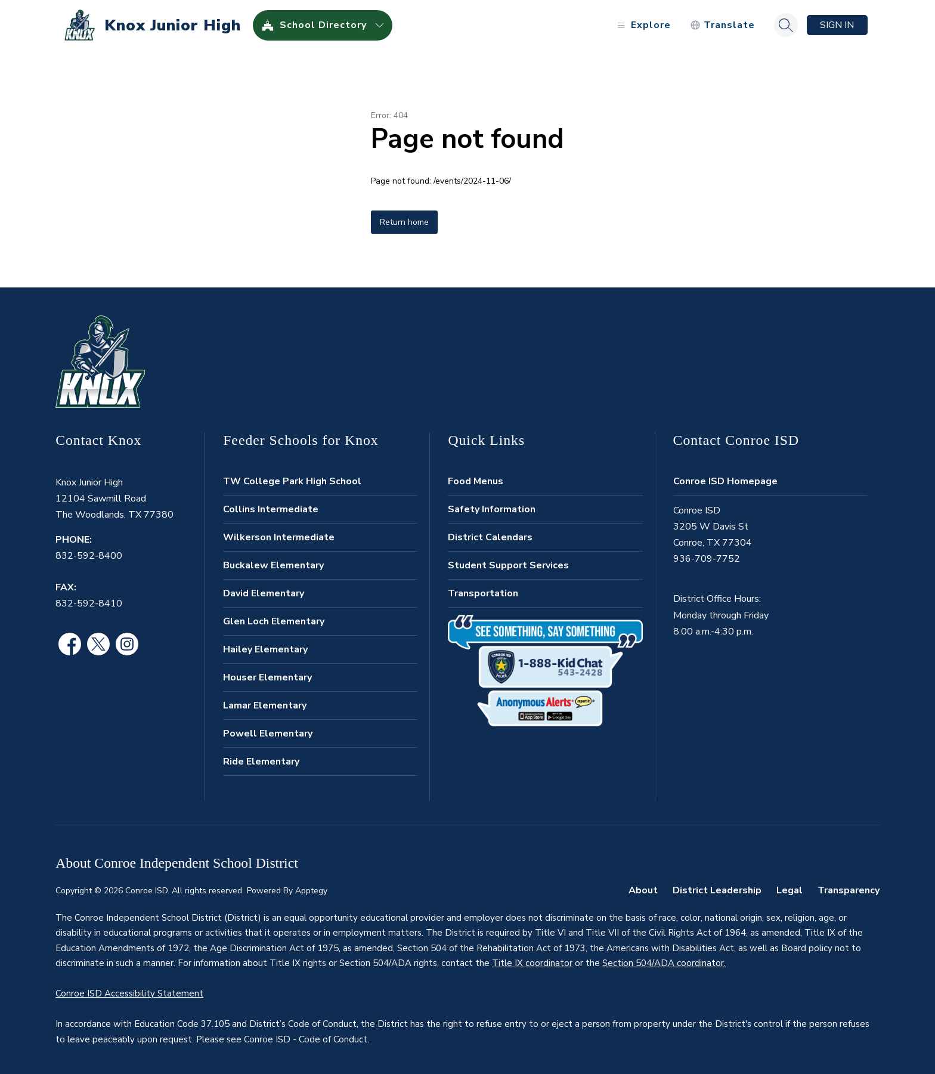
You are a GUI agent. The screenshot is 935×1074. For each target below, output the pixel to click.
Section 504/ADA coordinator (663, 963)
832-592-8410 (88, 603)
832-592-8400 (88, 555)
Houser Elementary (267, 677)
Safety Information (491, 509)
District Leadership (717, 890)
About (643, 890)
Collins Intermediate (270, 509)
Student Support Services (508, 565)
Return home (404, 222)
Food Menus (475, 481)
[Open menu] (642, 25)
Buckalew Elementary (273, 565)
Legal (789, 890)
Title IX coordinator (532, 963)
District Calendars (490, 537)
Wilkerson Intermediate (279, 537)
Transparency (849, 890)
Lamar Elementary (264, 705)
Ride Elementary (261, 761)
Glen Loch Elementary (273, 621)
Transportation (483, 593)
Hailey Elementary (265, 649)
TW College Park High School (292, 481)
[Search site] (786, 25)
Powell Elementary (267, 733)
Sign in (837, 25)
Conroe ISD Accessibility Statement (129, 993)
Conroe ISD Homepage (725, 481)
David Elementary (263, 593)
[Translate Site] (722, 25)
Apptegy (311, 890)
